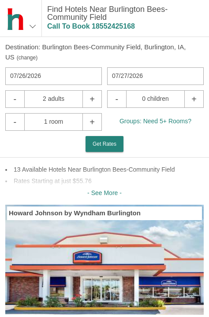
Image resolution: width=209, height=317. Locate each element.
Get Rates (104, 144)
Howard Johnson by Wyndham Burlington (75, 213)
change (27, 58)
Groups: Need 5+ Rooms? (155, 121)
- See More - (104, 192)
